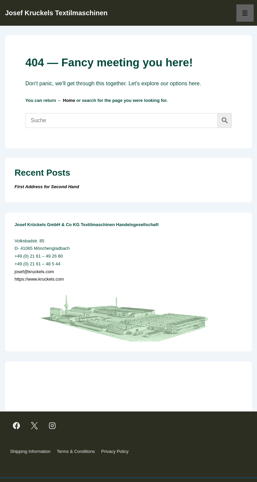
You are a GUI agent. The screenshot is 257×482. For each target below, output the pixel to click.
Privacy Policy (114, 451)
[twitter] (34, 425)
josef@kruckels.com (34, 271)
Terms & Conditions (76, 451)
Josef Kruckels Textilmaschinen (56, 13)
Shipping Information (30, 451)
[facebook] (16, 425)
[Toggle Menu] (245, 13)
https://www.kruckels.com (39, 279)
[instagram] (52, 425)
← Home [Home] (66, 100)
